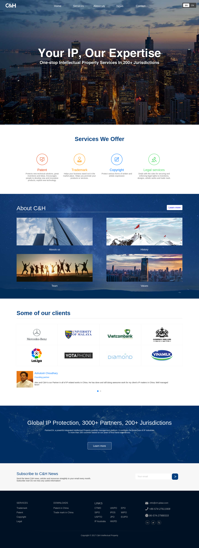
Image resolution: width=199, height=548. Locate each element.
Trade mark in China (63, 512)
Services (78, 5)
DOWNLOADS (60, 503)
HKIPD (113, 521)
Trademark (22, 508)
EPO (123, 508)
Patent (20, 512)
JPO (112, 517)
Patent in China (61, 508)
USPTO (98, 517)
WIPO (124, 512)
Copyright (21, 517)
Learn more (175, 207)
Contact (140, 5)
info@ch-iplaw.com (156, 503)
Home (57, 5)
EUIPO (124, 517)
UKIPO (113, 508)
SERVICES (22, 503)
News (119, 5)
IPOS (112, 512)
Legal (19, 521)
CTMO (98, 508)
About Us (99, 5)
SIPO (97, 512)
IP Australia (100, 521)
